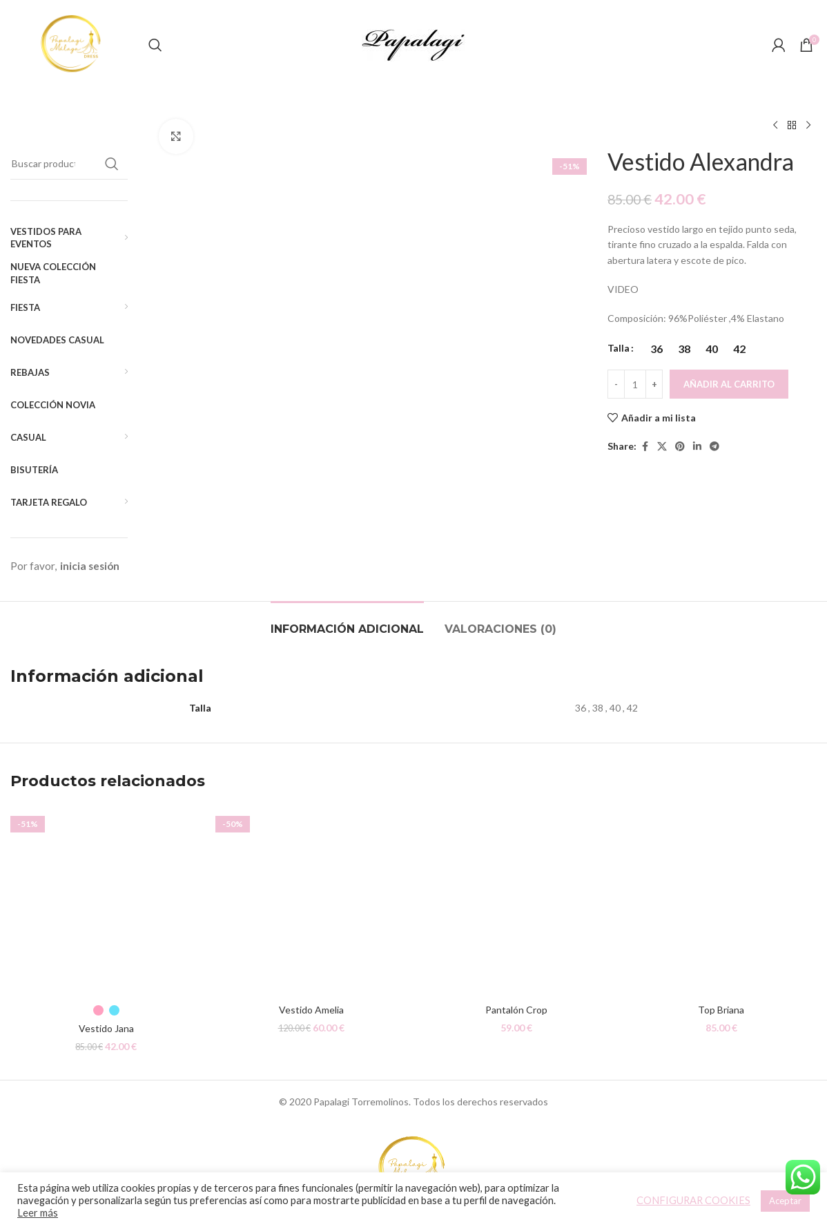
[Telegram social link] (714, 446)
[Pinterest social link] (680, 446)
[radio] (656, 349)
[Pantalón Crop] (516, 901)
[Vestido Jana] (106, 901)
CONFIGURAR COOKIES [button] (693, 1200)
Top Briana (721, 1010)
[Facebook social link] (644, 446)
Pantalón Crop (516, 1010)
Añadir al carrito (729, 384)
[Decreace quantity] (616, 384)
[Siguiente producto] (808, 125)
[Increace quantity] (654, 384)
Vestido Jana (106, 1029)
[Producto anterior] (775, 125)
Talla (618, 348)
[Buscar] (155, 45)
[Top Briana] (721, 901)
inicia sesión (89, 566)
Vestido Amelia (311, 1010)
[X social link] (662, 446)
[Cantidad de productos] (635, 384)
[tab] (347, 622)
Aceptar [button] (785, 1200)
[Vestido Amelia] (311, 901)
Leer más (37, 1213)
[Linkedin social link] (697, 446)
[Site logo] (72, 44)
